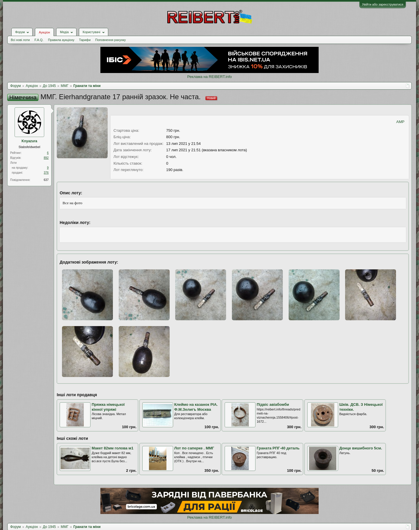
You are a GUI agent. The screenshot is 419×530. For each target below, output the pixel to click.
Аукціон (44, 32)
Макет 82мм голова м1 (112, 448)
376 (46, 172)
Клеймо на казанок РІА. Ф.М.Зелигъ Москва (196, 407)
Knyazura (29, 141)
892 (46, 157)
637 (46, 180)
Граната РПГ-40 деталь (278, 448)
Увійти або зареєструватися (382, 4)
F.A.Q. (38, 40)
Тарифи (85, 40)
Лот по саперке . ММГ (194, 448)
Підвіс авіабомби (273, 404)
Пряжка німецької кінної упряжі (108, 407)
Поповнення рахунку (110, 40)
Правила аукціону (61, 40)
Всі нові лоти (20, 40)
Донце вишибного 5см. (360, 448)
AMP (400, 122)
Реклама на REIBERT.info (209, 76)
